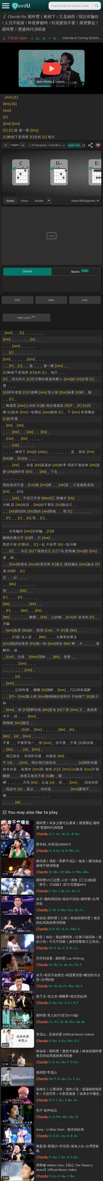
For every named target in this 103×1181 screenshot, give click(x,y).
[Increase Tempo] (22, 145)
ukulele (39, 200)
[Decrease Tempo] (5, 145)
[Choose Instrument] (49, 200)
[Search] (96, 6)
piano (24, 200)
